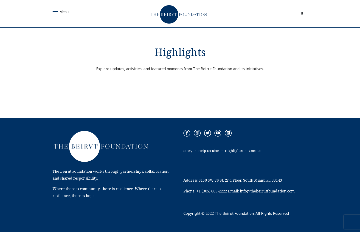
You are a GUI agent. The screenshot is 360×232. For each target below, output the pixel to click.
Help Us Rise (208, 150)
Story (187, 150)
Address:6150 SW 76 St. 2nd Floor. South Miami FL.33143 (232, 180)
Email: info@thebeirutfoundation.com (261, 191)
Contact (255, 150)
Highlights (234, 150)
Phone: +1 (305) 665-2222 (205, 191)
